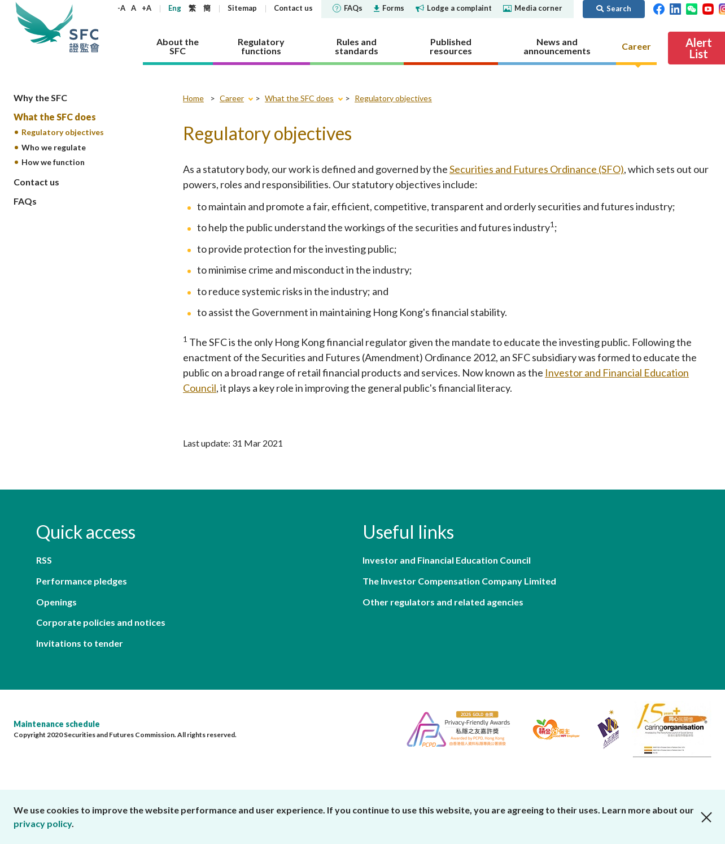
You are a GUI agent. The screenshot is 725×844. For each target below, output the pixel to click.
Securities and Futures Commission (87, 28)
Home (193, 100)
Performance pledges (212, 563)
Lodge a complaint (485, 7)
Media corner (564, 7)
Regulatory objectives (62, 134)
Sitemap (274, 7)
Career (232, 100)
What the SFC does (55, 119)
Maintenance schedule (57, 689)
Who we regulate (53, 149)
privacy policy (43, 823)
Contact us (324, 7)
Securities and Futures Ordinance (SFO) (536, 171)
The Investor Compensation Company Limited (459, 585)
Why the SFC (40, 99)
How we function (53, 165)
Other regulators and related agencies (442, 607)
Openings (56, 585)
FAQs (379, 7)
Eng (206, 7)
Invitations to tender (79, 607)
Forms (420, 7)
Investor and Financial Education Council (446, 563)
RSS (44, 563)
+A (178, 7)
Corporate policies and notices (231, 585)
